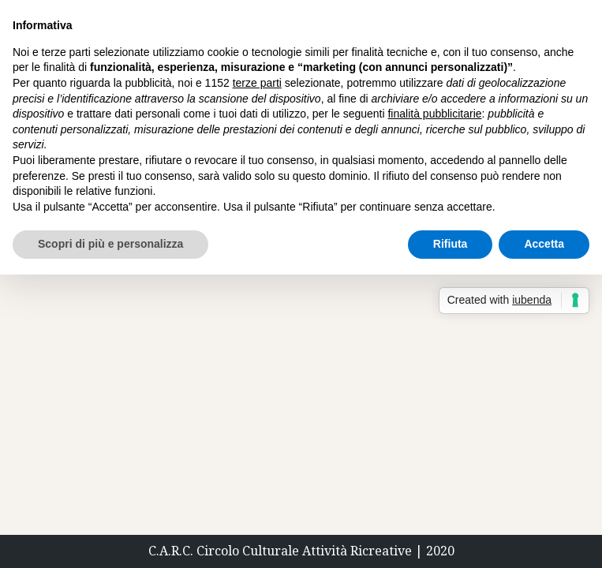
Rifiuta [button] (450, 243)
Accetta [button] (544, 243)
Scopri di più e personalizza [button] (110, 243)
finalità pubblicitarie (434, 113)
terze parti (257, 83)
